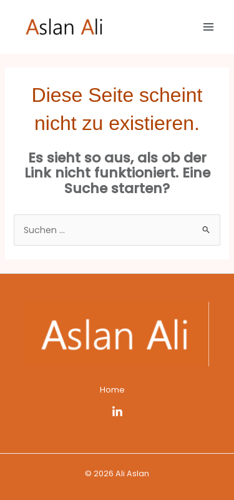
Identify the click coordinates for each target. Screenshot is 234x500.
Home (112, 389)
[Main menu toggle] (208, 27)
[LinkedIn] (117, 412)
